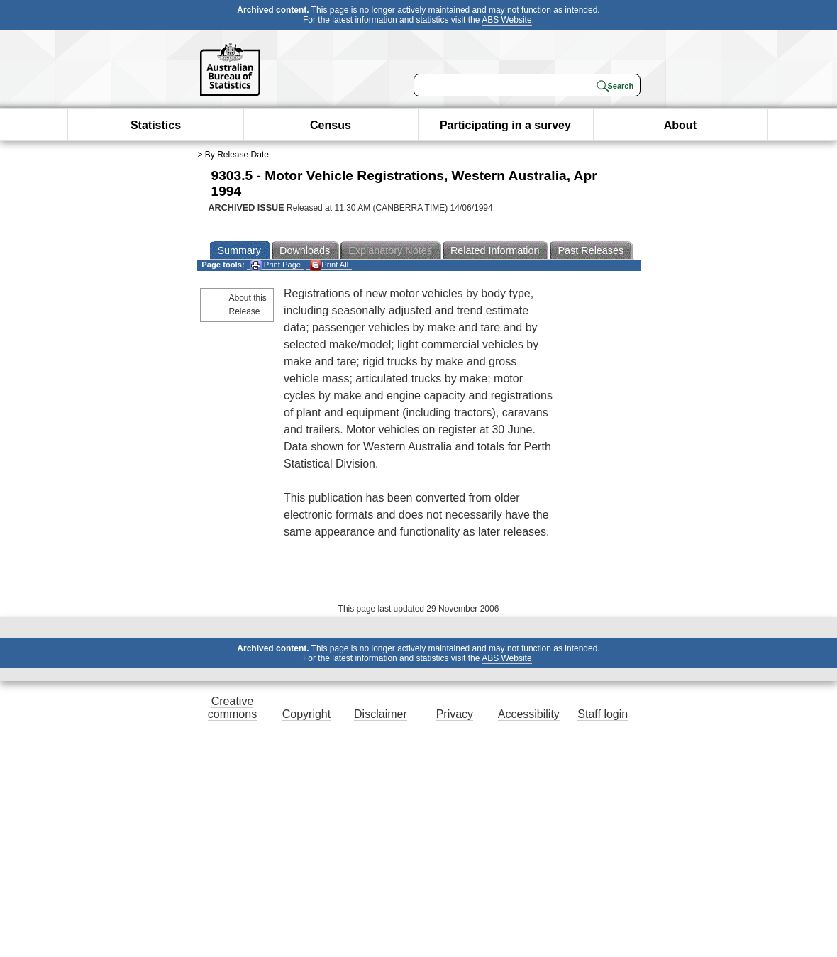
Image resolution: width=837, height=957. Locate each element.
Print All (329, 265)
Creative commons (232, 707)
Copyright (306, 714)
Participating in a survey (505, 125)
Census (330, 125)
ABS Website (506, 20)
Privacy (454, 714)
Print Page (275, 265)
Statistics (156, 125)
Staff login (602, 714)
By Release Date (237, 155)
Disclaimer (380, 714)
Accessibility (529, 714)
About (680, 125)
